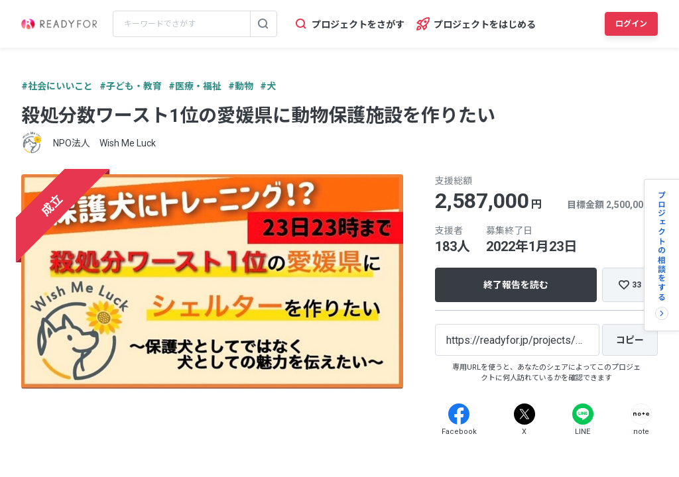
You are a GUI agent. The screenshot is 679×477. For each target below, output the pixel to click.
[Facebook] (458, 414)
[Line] (582, 414)
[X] (524, 414)
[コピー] (630, 340)
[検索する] (263, 24)
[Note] (641, 414)
